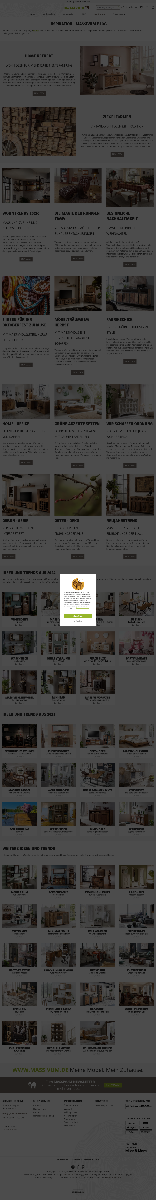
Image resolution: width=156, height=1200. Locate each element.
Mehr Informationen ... (82, 608)
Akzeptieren (78, 616)
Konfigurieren (78, 621)
